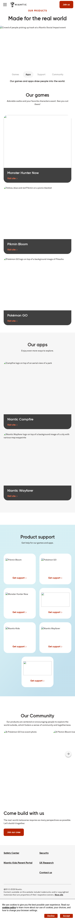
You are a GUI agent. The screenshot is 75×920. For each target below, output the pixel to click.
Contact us (45, 872)
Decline (51, 916)
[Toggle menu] (5, 4)
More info (59, 895)
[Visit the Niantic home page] (18, 4)
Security (44, 853)
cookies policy (9, 907)
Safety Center (11, 853)
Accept (66, 916)
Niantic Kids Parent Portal (18, 862)
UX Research (46, 862)
